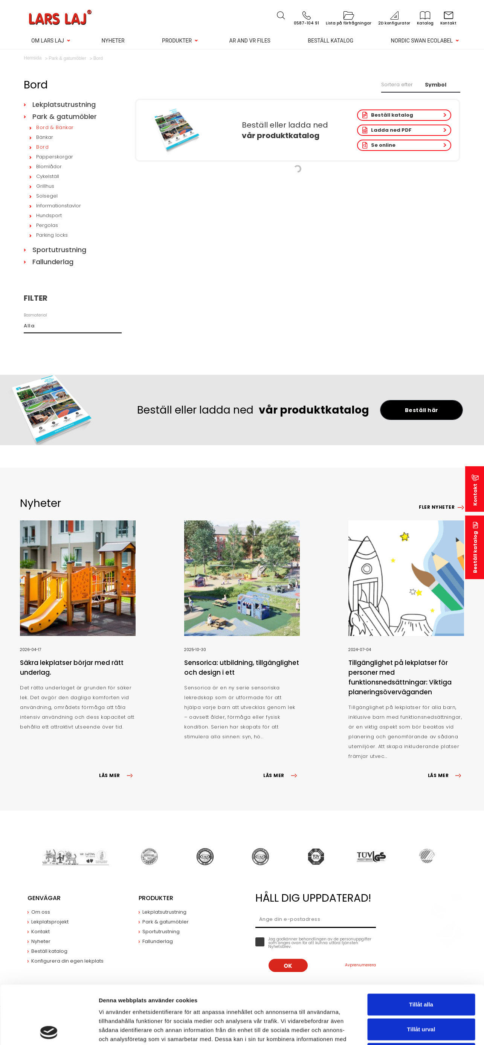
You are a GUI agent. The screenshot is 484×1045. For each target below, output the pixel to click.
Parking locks (52, 235)
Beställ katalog (330, 41)
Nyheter (112, 41)
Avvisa (421, 995)
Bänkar (44, 137)
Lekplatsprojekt (50, 921)
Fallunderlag (52, 261)
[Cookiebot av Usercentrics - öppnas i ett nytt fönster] (49, 1030)
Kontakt (475, 495)
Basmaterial (35, 315)
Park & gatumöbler (64, 116)
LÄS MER (117, 775)
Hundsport (49, 215)
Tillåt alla (421, 946)
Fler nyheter (437, 507)
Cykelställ (47, 176)
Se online (383, 145)
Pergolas (47, 225)
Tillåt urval (421, 971)
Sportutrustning (59, 249)
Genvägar (44, 898)
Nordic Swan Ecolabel (422, 41)
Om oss (40, 912)
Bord (42, 147)
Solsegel (47, 195)
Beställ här (421, 410)
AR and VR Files (249, 41)
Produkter (177, 41)
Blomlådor (49, 166)
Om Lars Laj (47, 41)
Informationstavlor (58, 205)
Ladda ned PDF (391, 130)
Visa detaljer (409, 1030)
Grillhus (45, 186)
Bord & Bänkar (55, 127)
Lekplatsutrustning (64, 104)
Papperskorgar (54, 156)
